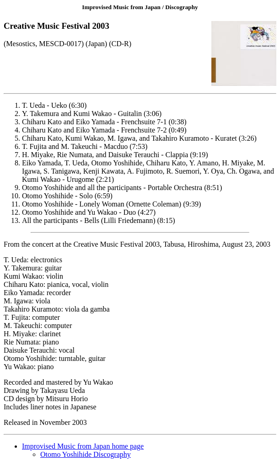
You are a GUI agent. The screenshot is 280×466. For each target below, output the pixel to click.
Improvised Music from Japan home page (83, 446)
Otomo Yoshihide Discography (85, 454)
